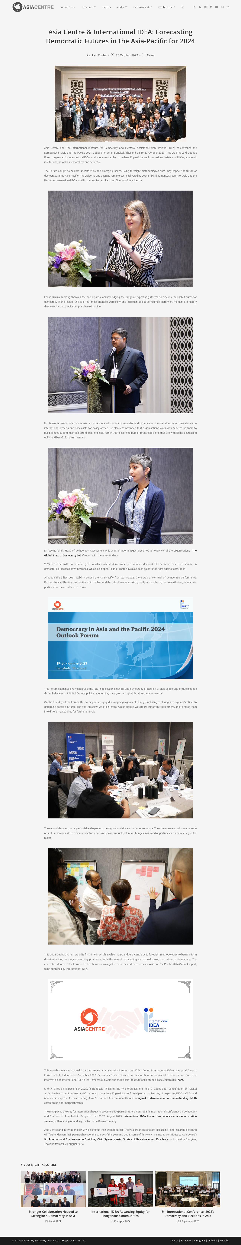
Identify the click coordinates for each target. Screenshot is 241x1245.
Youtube (224, 1240)
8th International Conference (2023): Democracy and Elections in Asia (188, 1214)
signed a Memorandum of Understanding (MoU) (167, 1098)
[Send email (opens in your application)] (222, 6)
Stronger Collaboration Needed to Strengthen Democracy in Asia (53, 1214)
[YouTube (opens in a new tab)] (217, 7)
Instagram (199, 1240)
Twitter (174, 1240)
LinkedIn (212, 1240)
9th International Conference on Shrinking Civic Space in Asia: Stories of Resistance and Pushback (106, 1139)
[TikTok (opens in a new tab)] (227, 7)
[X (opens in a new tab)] (194, 7)
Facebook (186, 1240)
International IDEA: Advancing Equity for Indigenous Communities (120, 1214)
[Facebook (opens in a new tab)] (200, 7)
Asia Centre (99, 55)
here (180, 1079)
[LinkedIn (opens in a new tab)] (211, 7)
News (150, 55)
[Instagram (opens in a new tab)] (205, 7)
